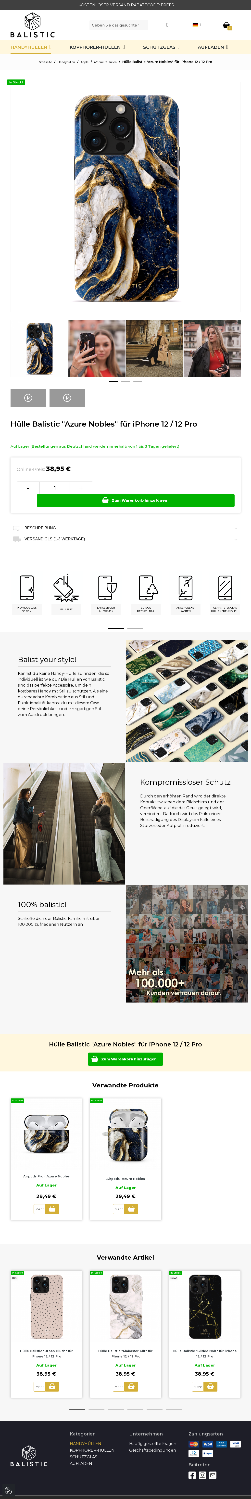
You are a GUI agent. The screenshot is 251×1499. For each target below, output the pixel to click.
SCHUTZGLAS (159, 47)
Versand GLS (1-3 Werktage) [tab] (125, 527)
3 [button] (137, 381)
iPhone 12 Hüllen (111, 62)
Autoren (226, 1491)
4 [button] (135, 1398)
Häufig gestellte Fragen (152, 1432)
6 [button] (174, 1398)
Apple (85, 62)
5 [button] (155, 1398)
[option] (39, 352)
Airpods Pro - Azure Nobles (46, 1165)
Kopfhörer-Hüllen (95, 47)
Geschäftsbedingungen (152, 1439)
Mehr (37, 1198)
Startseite (37, 62)
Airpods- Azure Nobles (125, 1168)
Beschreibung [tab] (125, 516)
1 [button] (113, 381)
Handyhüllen (29, 47)
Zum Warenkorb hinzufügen (164, 487)
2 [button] (125, 381)
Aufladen (211, 47)
